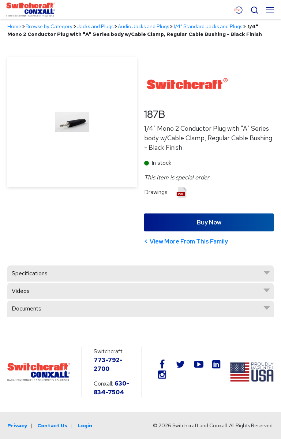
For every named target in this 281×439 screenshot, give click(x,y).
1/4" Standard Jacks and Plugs (207, 26)
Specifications (30, 273)
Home (14, 26)
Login (85, 425)
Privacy (17, 425)
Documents (26, 308)
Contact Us (52, 425)
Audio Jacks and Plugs (143, 26)
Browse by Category (49, 26)
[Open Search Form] (254, 9)
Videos (21, 291)
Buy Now (209, 222)
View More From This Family (189, 241)
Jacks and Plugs (95, 26)
